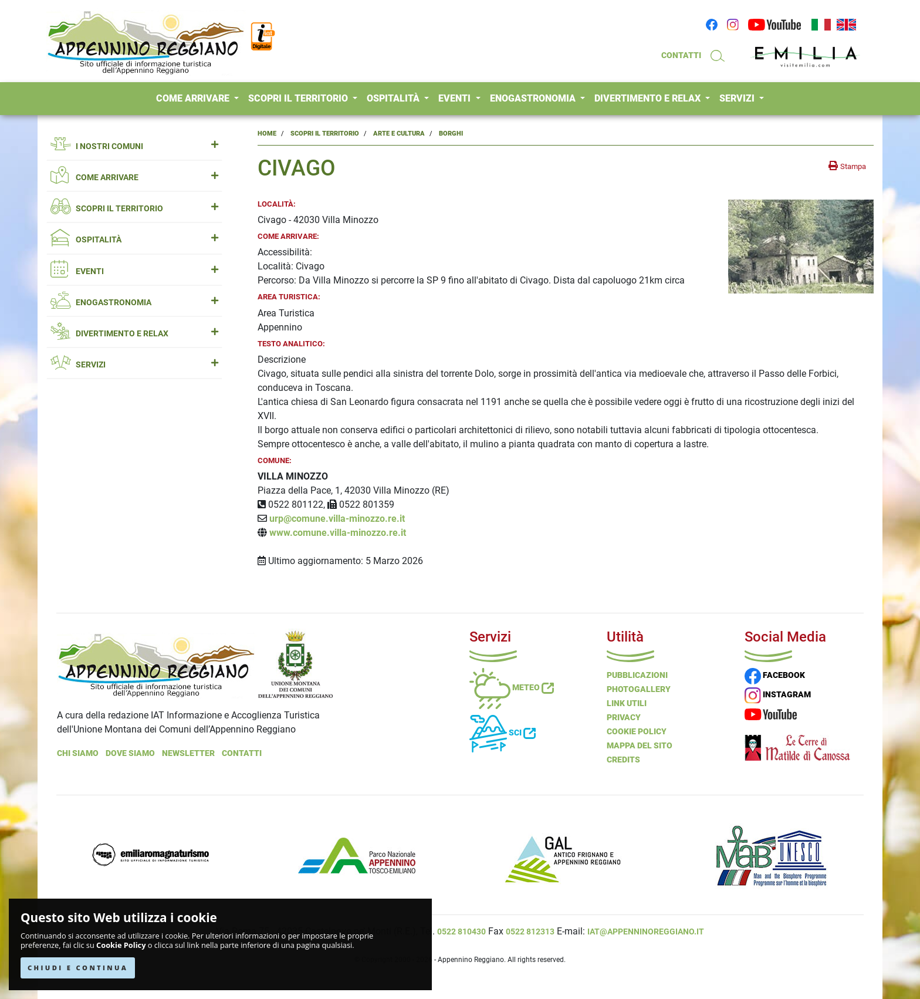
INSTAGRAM (778, 694)
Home (267, 133)
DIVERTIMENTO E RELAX (648, 98)
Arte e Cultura (399, 133)
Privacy (624, 717)
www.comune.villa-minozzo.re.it (337, 532)
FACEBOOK (775, 675)
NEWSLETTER (188, 753)
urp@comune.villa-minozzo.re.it (337, 518)
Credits (623, 759)
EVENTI (455, 98)
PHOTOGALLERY (639, 689)
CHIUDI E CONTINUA (78, 967)
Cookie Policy (121, 945)
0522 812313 (530, 931)
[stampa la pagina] (847, 166)
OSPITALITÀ (394, 98)
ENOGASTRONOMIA (534, 98)
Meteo (511, 687)
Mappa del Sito (639, 745)
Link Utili (627, 703)
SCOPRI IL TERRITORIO (299, 98)
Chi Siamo (78, 753)
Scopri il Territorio (324, 133)
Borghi (451, 133)
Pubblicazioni (637, 675)
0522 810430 (461, 931)
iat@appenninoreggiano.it (645, 931)
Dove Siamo (130, 753)
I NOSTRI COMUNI (134, 146)
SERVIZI (738, 98)
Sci (502, 732)
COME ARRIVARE (194, 98)
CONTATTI (681, 55)
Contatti (242, 753)
